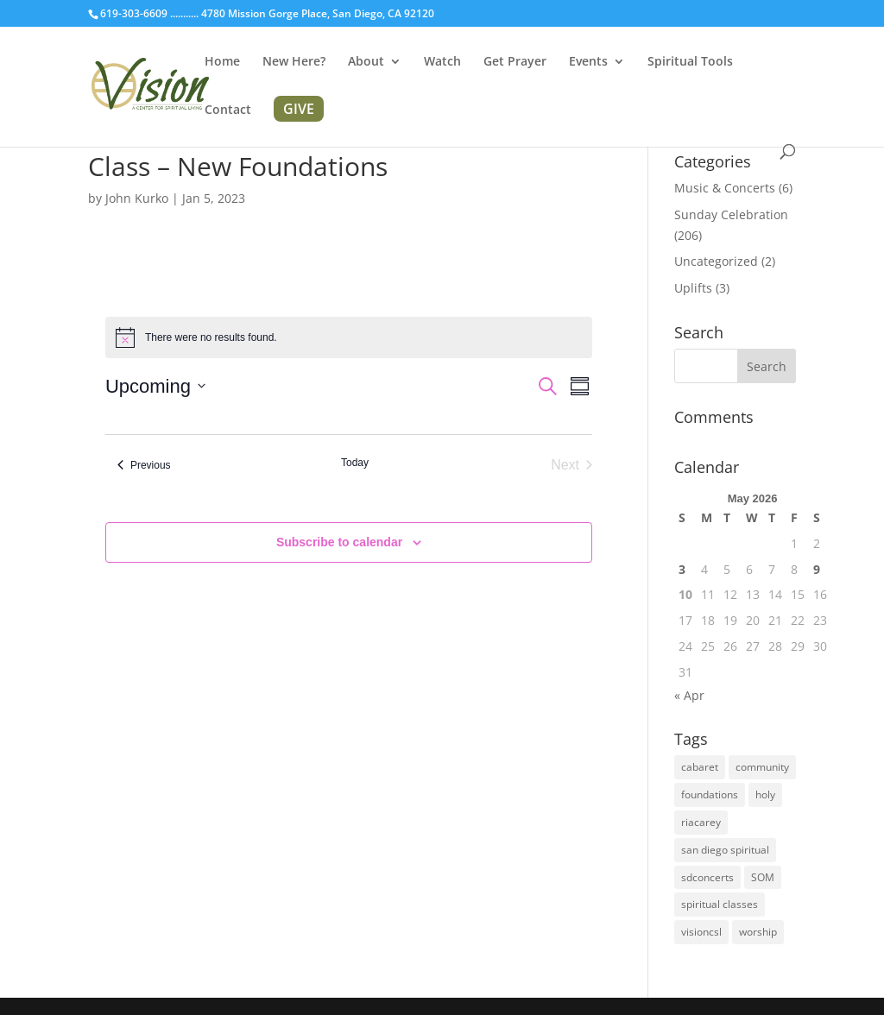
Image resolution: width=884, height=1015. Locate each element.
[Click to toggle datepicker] (155, 386)
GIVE (298, 108)
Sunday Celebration (731, 214)
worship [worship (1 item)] (758, 931)
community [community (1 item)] (762, 767)
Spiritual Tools (690, 62)
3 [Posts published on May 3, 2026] (682, 569)
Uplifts (693, 288)
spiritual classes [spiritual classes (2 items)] (719, 904)
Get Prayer (514, 62)
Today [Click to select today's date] (355, 463)
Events (588, 62)
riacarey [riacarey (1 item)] (701, 822)
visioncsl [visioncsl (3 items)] (701, 931)
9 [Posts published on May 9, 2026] (816, 569)
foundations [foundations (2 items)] (709, 794)
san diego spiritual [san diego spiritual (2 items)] (725, 849)
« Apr (689, 695)
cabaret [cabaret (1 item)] (699, 767)
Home (222, 62)
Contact (228, 110)
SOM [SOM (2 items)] (762, 877)
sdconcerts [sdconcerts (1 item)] (707, 877)
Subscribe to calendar (339, 542)
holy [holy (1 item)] (765, 794)
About (366, 62)
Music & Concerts (724, 188)
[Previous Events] (144, 465)
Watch (442, 62)
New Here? (293, 62)
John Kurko (136, 198)
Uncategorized (716, 261)
